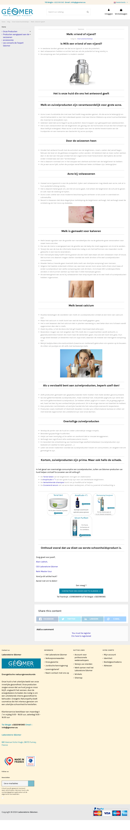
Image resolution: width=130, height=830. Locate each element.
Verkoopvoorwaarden (54, 668)
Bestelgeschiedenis (113, 672)
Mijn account (110, 664)
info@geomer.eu (78, 2)
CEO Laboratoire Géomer (47, 576)
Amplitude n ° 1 (49, 489)
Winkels (78, 684)
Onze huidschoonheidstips (85, 49)
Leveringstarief (52, 679)
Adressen (108, 675)
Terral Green (48, 487)
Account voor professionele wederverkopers (82, 667)
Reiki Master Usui (44, 581)
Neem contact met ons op (57, 683)
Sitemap (78, 687)
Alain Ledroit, (42, 571)
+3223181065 (58, 2)
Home (4, 37)
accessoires (8, 50)
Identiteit (108, 668)
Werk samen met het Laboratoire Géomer (84, 679)
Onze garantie (51, 672)
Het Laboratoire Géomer (56, 664)
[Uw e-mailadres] (15, 793)
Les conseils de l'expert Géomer (13, 54)
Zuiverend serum (50, 495)
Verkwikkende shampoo (54, 492)
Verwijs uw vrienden (83, 674)
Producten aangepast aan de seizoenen (16, 45)
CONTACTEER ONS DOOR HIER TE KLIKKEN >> (81, 601)
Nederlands (121, 2)
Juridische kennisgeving (56, 675)
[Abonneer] (31, 793)
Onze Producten (10, 41)
